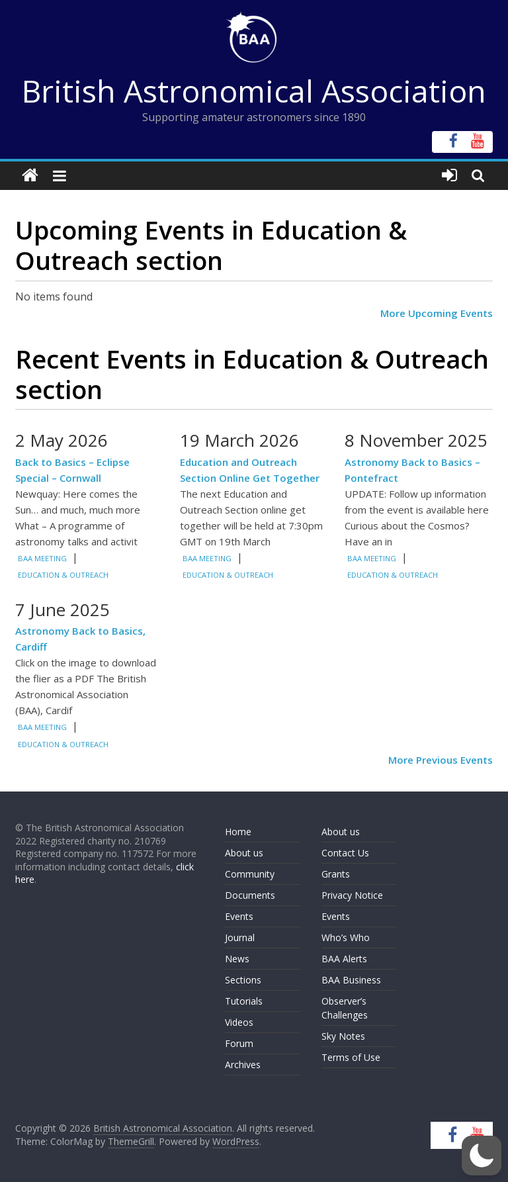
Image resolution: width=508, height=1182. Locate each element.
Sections (243, 980)
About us (244, 852)
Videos (239, 1022)
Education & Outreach (63, 575)
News (237, 958)
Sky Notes (343, 1036)
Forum (239, 1043)
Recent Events (101, 358)
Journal (240, 937)
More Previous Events (440, 759)
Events (239, 916)
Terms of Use (350, 1057)
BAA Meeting (42, 558)
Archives (243, 1064)
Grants (335, 874)
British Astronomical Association (254, 90)
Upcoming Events (120, 229)
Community (250, 874)
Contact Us (345, 852)
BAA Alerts (344, 958)
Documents (250, 895)
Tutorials (244, 1001)
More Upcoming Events (436, 313)
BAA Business (351, 980)
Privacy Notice (352, 895)
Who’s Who (345, 937)
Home (238, 831)
